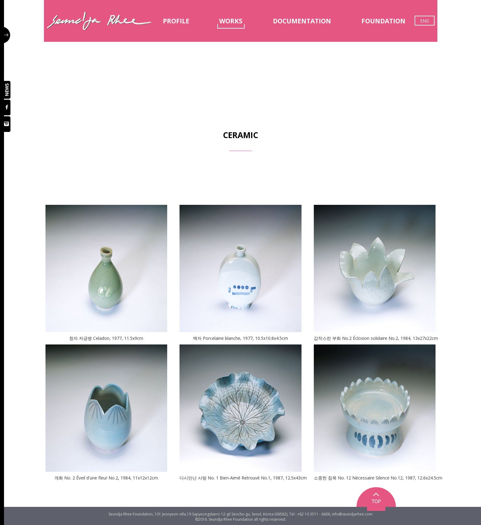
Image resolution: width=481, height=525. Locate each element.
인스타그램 (7, 124)
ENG (424, 21)
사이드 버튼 (7, 35)
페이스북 (7, 107)
